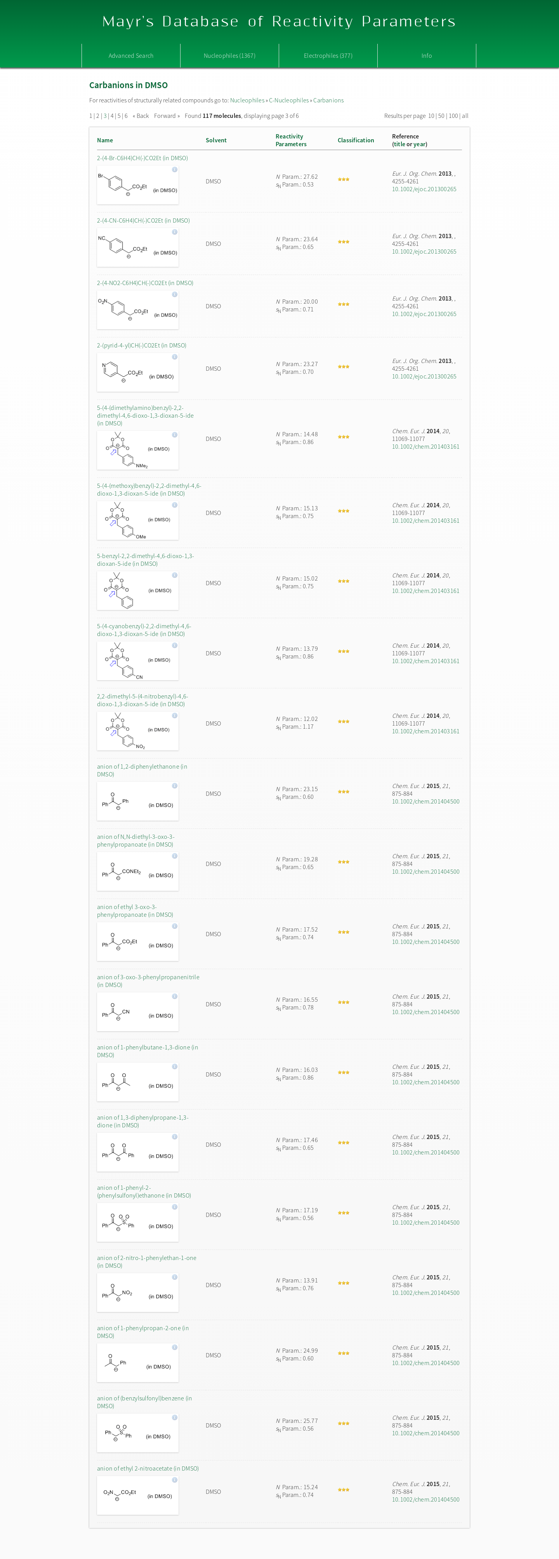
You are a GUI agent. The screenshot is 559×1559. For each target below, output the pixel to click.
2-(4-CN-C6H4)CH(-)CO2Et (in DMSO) (143, 220)
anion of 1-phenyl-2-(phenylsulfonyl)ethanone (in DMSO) (144, 1191)
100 (453, 115)
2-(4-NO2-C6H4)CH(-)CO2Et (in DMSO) (145, 283)
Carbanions (328, 100)
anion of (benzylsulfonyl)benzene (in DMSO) (145, 1402)
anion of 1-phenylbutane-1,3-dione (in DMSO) (147, 1051)
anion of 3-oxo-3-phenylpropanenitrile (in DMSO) (148, 981)
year (419, 144)
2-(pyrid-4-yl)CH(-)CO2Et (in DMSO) (141, 345)
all (465, 115)
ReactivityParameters (291, 140)
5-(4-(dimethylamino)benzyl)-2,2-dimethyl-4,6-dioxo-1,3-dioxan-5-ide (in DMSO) (145, 415)
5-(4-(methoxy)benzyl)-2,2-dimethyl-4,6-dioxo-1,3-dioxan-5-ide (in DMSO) (149, 489)
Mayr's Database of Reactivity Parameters (279, 22)
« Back (141, 115)
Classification (356, 140)
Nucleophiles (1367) (229, 55)
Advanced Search (131, 55)
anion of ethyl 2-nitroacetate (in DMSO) (148, 1468)
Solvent (216, 140)
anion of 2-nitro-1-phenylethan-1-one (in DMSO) (147, 1261)
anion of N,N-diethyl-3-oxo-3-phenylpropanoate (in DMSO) (136, 840)
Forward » (167, 115)
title (399, 144)
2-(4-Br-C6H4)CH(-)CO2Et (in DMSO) (142, 158)
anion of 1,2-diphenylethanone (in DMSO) (142, 770)
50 (441, 115)
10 (431, 115)
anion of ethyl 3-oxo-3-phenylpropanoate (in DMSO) (135, 910)
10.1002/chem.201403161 (426, 446)
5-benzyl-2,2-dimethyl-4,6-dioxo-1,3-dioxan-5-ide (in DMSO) (145, 559)
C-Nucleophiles (289, 100)
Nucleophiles (247, 100)
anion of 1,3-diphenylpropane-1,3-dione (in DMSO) (143, 1121)
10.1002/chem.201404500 (426, 801)
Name (105, 140)
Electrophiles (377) (328, 55)
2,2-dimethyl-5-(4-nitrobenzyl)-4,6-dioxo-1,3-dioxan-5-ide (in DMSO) (142, 700)
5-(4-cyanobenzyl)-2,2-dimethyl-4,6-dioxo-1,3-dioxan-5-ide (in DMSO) (144, 630)
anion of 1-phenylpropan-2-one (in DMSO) (143, 1331)
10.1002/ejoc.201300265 (424, 189)
